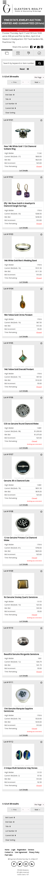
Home (7, 850)
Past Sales (8, 855)
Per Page (39, 77)
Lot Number (10, 103)
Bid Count (9, 90)
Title (7, 99)
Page (4, 82)
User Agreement (21, 852)
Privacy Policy (34, 852)
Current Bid (9, 108)
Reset (22, 69)
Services (31, 850)
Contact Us (9, 852)
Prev (15, 82)
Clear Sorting (10, 112)
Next (36, 82)
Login (13, 850)
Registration (21, 850)
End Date (8, 95)
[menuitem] (23, 90)
